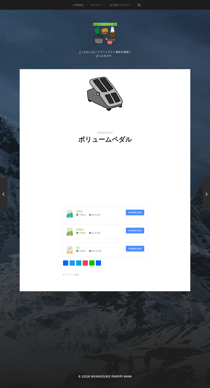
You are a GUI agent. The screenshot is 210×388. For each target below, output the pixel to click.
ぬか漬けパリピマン (120, 4)
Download (135, 212)
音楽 (76, 274)
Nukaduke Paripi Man (111, 376)
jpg (79, 211)
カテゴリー (97, 4)
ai (78, 248)
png (80, 229)
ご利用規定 (78, 4)
